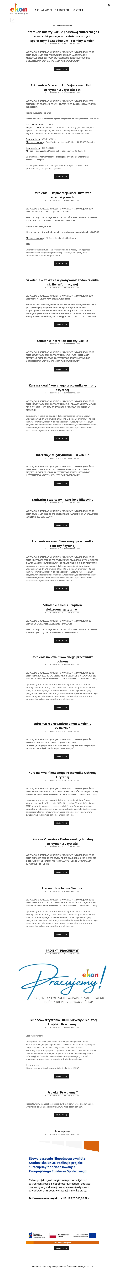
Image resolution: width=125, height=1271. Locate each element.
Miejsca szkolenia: (34, 127)
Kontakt (77, 10)
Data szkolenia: (33, 124)
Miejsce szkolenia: (34, 238)
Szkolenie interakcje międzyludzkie (62, 341)
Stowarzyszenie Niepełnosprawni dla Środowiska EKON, (58, 1266)
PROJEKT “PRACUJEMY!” (62, 950)
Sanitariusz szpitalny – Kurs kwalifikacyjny (62, 500)
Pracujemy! (62, 1131)
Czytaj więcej (62, 69)
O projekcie (61, 10)
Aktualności (43, 10)
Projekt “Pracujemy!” (62, 1092)
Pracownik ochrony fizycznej (62, 888)
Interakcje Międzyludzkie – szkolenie (62, 455)
